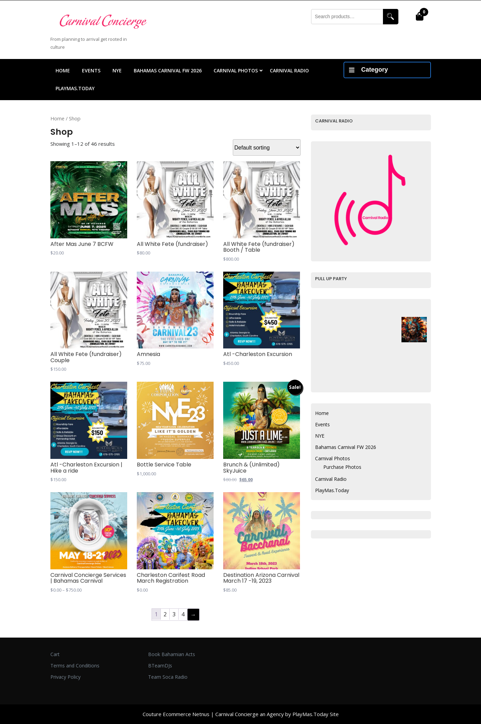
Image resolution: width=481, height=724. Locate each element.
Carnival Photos (236, 70)
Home (63, 70)
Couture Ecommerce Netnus (176, 714)
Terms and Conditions (74, 665)
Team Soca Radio (168, 677)
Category (368, 69)
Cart (55, 654)
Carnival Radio (289, 70)
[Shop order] (267, 147)
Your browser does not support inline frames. (356, 160)
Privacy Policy (65, 677)
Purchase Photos (342, 467)
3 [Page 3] (174, 614)
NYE (117, 70)
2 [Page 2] (165, 614)
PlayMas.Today (75, 88)
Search (390, 16)
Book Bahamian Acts (171, 654)
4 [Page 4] (182, 614)
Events (91, 70)
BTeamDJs (160, 665)
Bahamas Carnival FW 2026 (168, 70)
